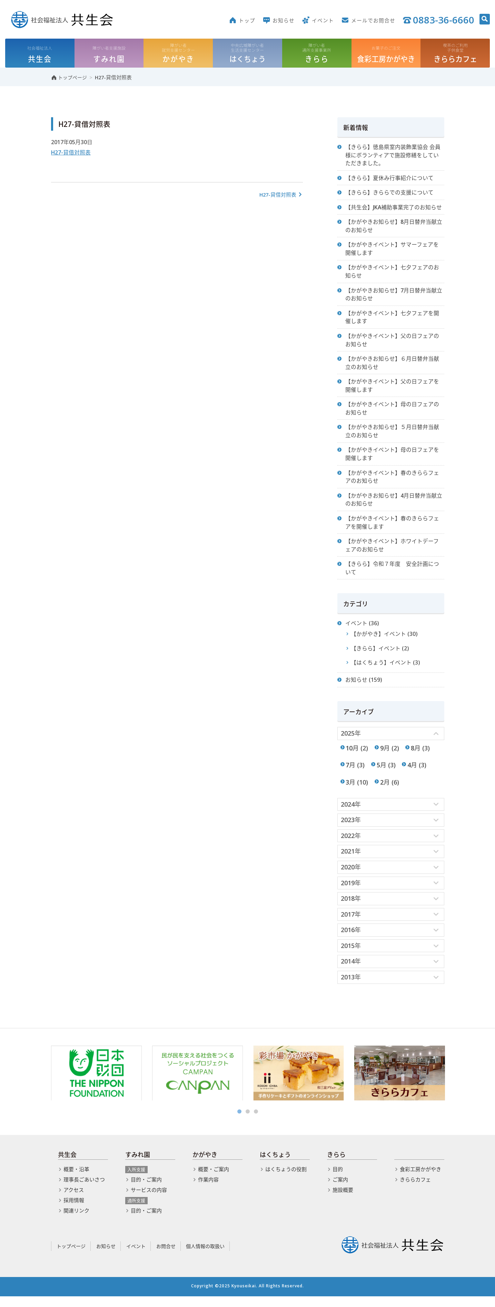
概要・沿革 (76, 1179)
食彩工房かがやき (420, 1179)
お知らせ (357, 687)
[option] (96, 1083)
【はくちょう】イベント (381, 670)
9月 (385, 756)
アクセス (73, 1200)
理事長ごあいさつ (84, 1189)
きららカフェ (415, 1189)
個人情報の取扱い (205, 1256)
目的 (338, 1179)
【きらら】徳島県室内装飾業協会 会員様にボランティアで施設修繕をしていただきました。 (393, 156)
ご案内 (340, 1189)
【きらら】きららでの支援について (390, 194)
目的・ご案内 (146, 1189)
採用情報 (73, 1210)
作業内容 (208, 1189)
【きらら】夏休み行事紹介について (390, 179)
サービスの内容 (149, 1200)
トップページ (71, 1256)
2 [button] (248, 1122)
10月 (352, 756)
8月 (416, 756)
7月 (351, 773)
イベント (357, 630)
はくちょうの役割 (286, 1179)
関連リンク (76, 1220)
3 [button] (256, 1122)
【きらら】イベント (376, 655)
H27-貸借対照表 (71, 153)
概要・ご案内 (213, 1179)
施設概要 (343, 1200)
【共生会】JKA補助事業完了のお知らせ (394, 208)
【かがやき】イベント (378, 641)
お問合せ (166, 1256)
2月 (385, 790)
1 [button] (239, 1122)
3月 (351, 790)
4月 (412, 773)
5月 (381, 773)
